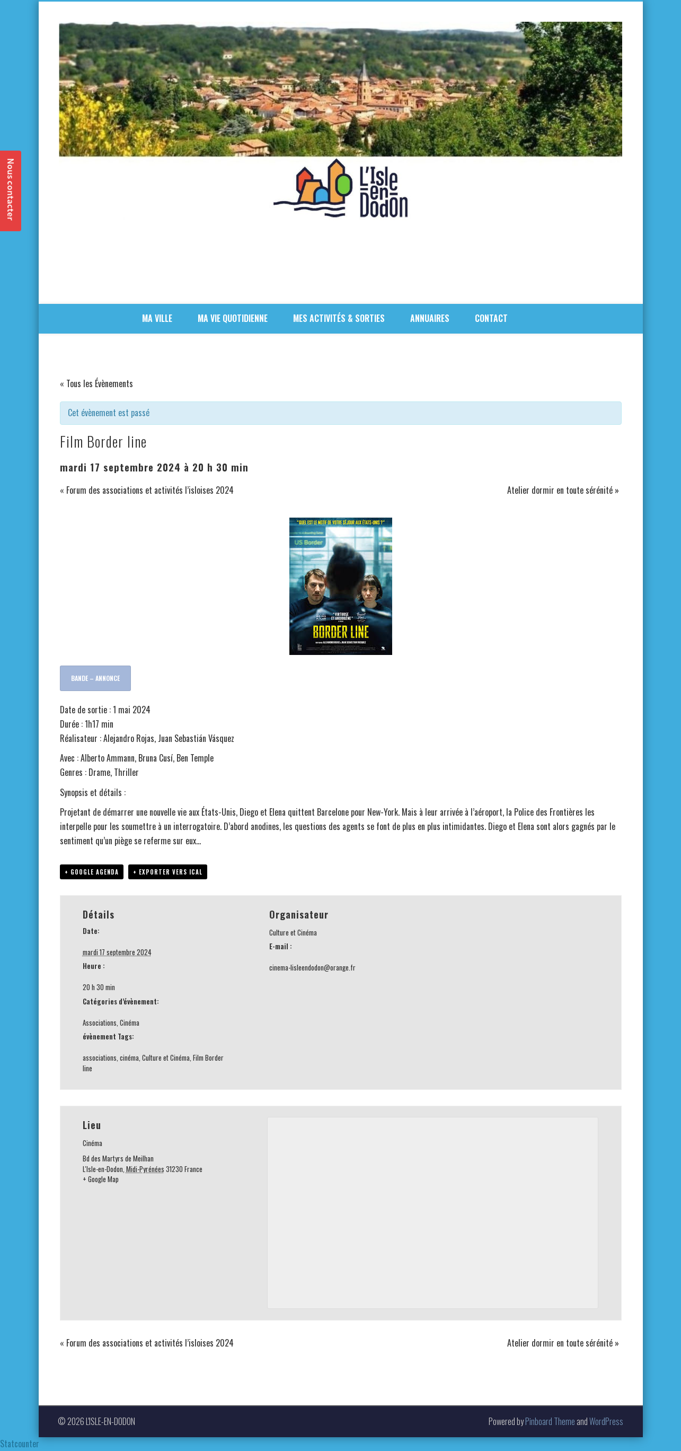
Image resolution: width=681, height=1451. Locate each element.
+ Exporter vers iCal (167, 872)
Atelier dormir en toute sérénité (563, 490)
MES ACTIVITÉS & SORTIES (339, 318)
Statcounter (19, 1443)
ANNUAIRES (429, 318)
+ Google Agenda (92, 872)
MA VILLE (157, 318)
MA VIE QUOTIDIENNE (233, 318)
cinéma (129, 1057)
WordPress (606, 1421)
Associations (100, 1022)
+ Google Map (101, 1179)
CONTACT (491, 318)
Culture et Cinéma (166, 1057)
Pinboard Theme (550, 1421)
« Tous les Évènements (96, 383)
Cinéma (129, 1022)
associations (100, 1057)
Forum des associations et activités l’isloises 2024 (147, 490)
